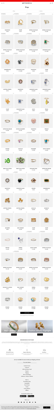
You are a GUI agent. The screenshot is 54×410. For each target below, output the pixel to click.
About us (27, 379)
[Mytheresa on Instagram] (27, 402)
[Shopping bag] (52, 3)
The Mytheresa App (27, 381)
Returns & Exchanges (27, 374)
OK (46, 407)
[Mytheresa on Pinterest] (24, 402)
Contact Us (27, 367)
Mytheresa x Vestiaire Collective (27, 376)
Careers (27, 386)
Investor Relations (27, 388)
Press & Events (27, 385)
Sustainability (27, 383)
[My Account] (50, 3)
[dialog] (27, 407)
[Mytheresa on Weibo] (32, 402)
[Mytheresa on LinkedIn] (18, 402)
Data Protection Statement (31, 408)
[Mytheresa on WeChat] (35, 402)
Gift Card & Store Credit (27, 369)
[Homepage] (27, 3)
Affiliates (27, 390)
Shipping (27, 372)
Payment (27, 371)
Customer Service (27, 365)
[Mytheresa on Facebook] (21, 402)
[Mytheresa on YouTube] (29, 402)
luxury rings (27, 343)
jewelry (19, 342)
